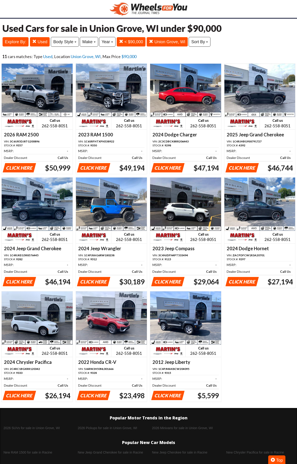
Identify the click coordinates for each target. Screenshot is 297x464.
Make (89, 41)
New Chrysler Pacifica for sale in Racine (255, 452)
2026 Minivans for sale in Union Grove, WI (182, 428)
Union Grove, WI (167, 41)
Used (39, 41)
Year (107, 41)
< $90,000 (131, 41)
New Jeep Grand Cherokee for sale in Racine (110, 452)
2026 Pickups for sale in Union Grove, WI (107, 428)
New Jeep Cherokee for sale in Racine (179, 452)
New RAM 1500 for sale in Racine (27, 452)
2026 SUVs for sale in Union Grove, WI (31, 428)
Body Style (64, 41)
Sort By (199, 41)
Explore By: (15, 41)
